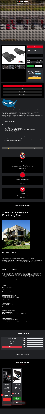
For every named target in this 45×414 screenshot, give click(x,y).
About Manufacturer (22, 94)
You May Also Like (22, 91)
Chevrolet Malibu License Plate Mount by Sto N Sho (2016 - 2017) (17, 387)
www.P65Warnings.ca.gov (30, 148)
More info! (40, 55)
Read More (22, 183)
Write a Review (12, 346)
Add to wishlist (38, 65)
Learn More (38, 73)
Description (22, 85)
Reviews (22, 88)
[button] (23, 55)
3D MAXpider (39, 60)
